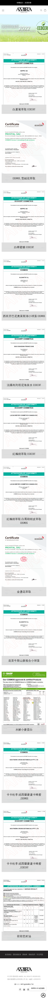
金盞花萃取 (24, 591)
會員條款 (8, 954)
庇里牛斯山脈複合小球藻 (24, 660)
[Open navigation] (3, 10)
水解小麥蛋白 (24, 729)
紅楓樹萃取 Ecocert (24, 453)
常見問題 (40, 954)
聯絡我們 (32, 954)
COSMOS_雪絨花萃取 (24, 178)
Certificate (9, 31)
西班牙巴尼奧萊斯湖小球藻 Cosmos (24, 316)
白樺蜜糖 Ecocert (24, 247)
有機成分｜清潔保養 (24, 3)
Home (3, 31)
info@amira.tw (27, 984)
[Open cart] (45, 10)
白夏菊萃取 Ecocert (24, 109)
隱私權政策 (17, 954)
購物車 (24, 954)
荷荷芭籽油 (24, 936)
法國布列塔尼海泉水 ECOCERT (24, 385)
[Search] (41, 10)
